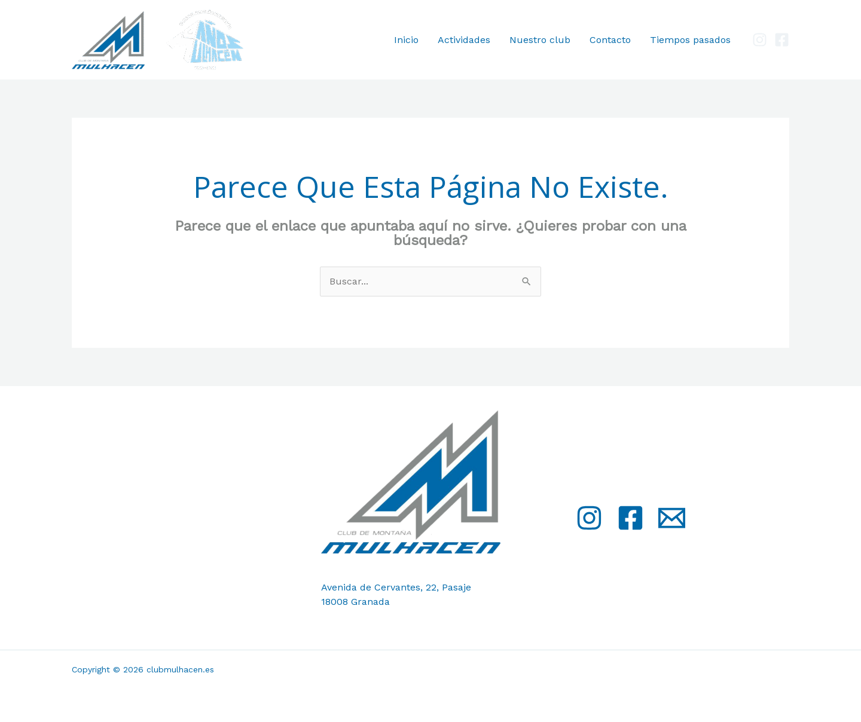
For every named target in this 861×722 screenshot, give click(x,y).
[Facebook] (781, 39)
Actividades (464, 39)
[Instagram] (759, 39)
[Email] (671, 517)
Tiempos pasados (690, 39)
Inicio (406, 39)
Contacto (610, 39)
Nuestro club (539, 39)
